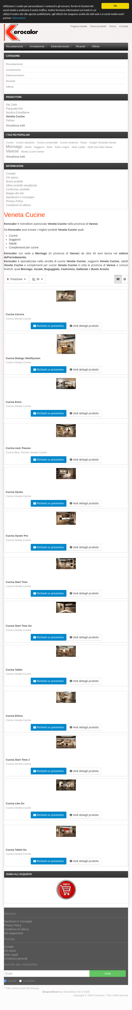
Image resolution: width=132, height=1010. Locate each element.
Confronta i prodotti (17, 189)
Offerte (96, 46)
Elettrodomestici (61, 46)
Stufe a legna (62, 147)
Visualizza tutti (15, 125)
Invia (108, 973)
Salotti (28, 147)
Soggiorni (39, 147)
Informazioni (19, 18)
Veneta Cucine (15, 116)
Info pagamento (13, 933)
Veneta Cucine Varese (32, 151)
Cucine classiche (25, 142)
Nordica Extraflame (17, 112)
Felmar (10, 120)
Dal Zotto (11, 104)
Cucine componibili (47, 142)
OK (115, 5)
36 (38, 279)
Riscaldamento (16, 46)
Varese (12, 151)
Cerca (112, 26)
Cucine (10, 142)
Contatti (123, 26)
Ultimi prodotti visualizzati (21, 185)
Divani (84, 142)
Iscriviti (10, 980)
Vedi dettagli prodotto (84, 325)
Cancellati (27, 980)
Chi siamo (12, 177)
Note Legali (11, 954)
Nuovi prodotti (98, 26)
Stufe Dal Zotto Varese (99, 147)
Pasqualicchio (14, 108)
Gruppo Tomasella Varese (102, 142)
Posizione (16, 279)
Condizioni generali (15, 958)
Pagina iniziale (79, 26)
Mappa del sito (15, 193)
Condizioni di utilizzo (18, 205)
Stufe (49, 147)
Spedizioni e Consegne (20, 197)
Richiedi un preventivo (48, 325)
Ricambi (82, 46)
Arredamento (38, 46)
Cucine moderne (69, 142)
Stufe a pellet (78, 147)
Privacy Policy (14, 201)
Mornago (14, 146)
